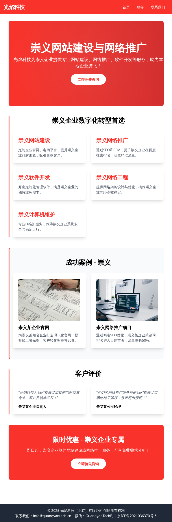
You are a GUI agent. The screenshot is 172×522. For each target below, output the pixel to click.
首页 (126, 7)
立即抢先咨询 (88, 463)
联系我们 (158, 7)
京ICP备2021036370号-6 (137, 515)
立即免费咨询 (88, 79)
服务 (140, 7)
